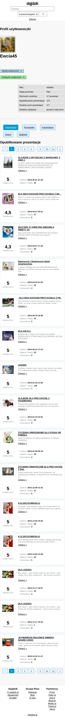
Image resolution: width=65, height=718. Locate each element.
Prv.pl (52, 692)
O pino (32, 698)
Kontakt (12, 698)
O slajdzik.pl (13, 692)
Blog (32, 695)
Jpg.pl (52, 698)
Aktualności (12, 695)
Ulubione (23, 134)
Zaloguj (32, 19)
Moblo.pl (52, 703)
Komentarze (47, 127)
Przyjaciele (29, 127)
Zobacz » (22, 170)
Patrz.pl (52, 695)
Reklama (32, 692)
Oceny (8, 134)
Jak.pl (52, 709)
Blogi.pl (52, 700)
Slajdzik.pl (32, 715)
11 (53, 149)
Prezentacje (10, 127)
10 (47, 149)
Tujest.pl (52, 706)
